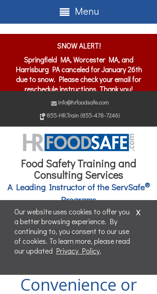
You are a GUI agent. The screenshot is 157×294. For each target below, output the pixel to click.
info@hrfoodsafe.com (80, 102)
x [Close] (138, 211)
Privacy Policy (78, 251)
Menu (78, 11)
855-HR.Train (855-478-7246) (80, 115)
